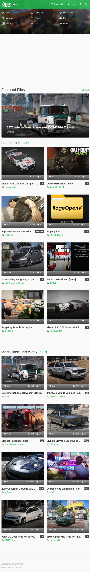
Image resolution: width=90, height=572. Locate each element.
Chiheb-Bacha (56, 235)
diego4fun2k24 (57, 187)
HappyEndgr (11, 187)
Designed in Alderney (12, 563)
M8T (52, 492)
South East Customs (15, 283)
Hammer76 (55, 540)
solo (7, 396)
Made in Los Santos (11, 567)
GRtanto (54, 444)
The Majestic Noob (14, 444)
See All (85, 89)
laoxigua (9, 331)
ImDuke (8, 492)
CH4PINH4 (10, 540)
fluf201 (53, 283)
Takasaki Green (57, 396)
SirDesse (9, 235)
